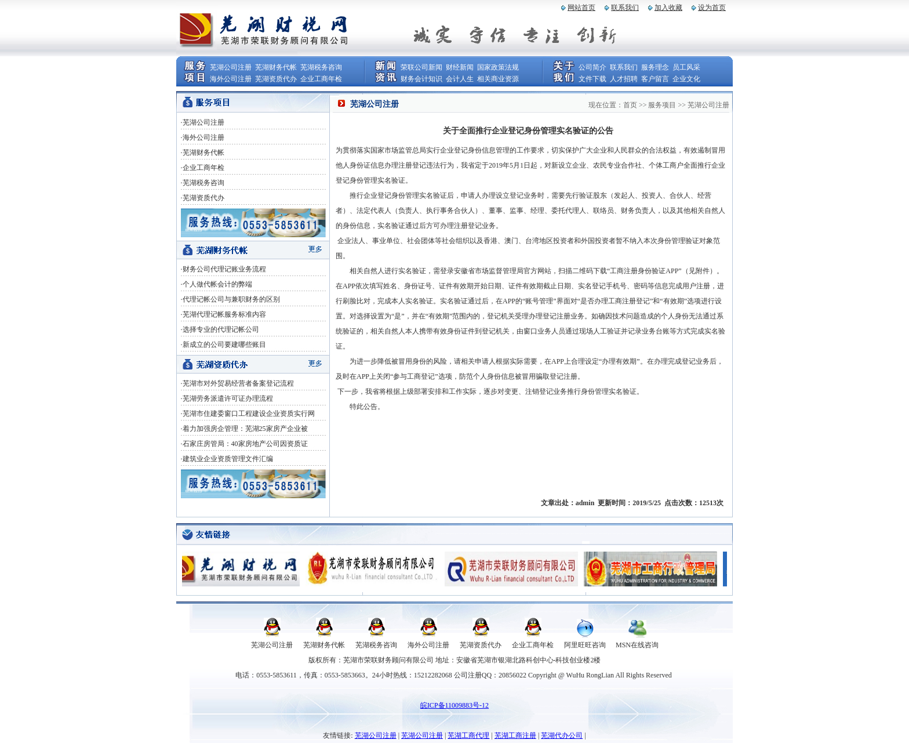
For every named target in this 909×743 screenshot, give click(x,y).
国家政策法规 (498, 67)
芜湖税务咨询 (321, 67)
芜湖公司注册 (231, 67)
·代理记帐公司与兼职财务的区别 (230, 299)
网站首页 (581, 7)
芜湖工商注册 (515, 735)
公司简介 (592, 67)
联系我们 (625, 7)
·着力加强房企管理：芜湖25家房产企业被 (244, 429)
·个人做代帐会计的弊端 (216, 284)
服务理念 (655, 67)
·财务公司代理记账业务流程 (223, 269)
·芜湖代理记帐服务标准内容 (223, 314)
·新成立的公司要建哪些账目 (223, 344)
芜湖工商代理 (468, 735)
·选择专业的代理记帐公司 (220, 329)
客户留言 (655, 79)
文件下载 (592, 79)
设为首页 (712, 7)
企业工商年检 (321, 79)
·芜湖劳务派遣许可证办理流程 (227, 398)
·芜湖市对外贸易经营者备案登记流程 (237, 383)
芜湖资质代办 (276, 79)
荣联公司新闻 (421, 67)
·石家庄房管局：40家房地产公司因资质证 (244, 444)
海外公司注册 (231, 79)
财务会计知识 (421, 79)
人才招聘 (624, 79)
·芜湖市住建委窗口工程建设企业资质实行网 (248, 413)
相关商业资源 (498, 79)
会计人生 (460, 79)
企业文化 (686, 79)
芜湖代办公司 (562, 735)
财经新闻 (460, 67)
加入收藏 (668, 7)
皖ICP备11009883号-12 (454, 705)
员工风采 (686, 67)
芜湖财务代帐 (276, 67)
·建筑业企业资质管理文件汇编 (227, 459)
